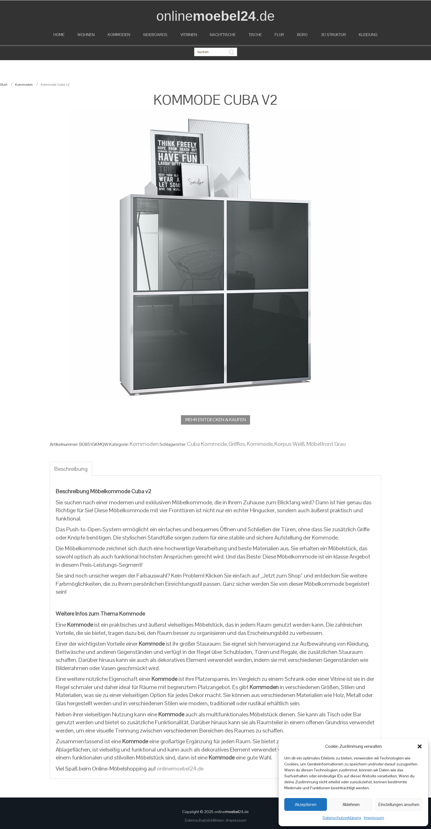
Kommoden (24, 84)
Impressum (374, 817)
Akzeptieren (305, 804)
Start (3, 84)
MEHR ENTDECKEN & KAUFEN (215, 420)
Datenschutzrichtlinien (205, 820)
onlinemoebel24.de (180, 768)
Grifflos (237, 444)
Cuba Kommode (207, 444)
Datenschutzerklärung (342, 817)
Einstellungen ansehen (398, 804)
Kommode (260, 444)
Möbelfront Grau (326, 444)
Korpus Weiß (289, 444)
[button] (419, 746)
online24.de (231, 811)
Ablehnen (351, 804)
